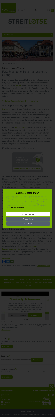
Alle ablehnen (28, 219)
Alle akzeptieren (28, 214)
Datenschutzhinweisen (17, 207)
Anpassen (28, 223)
